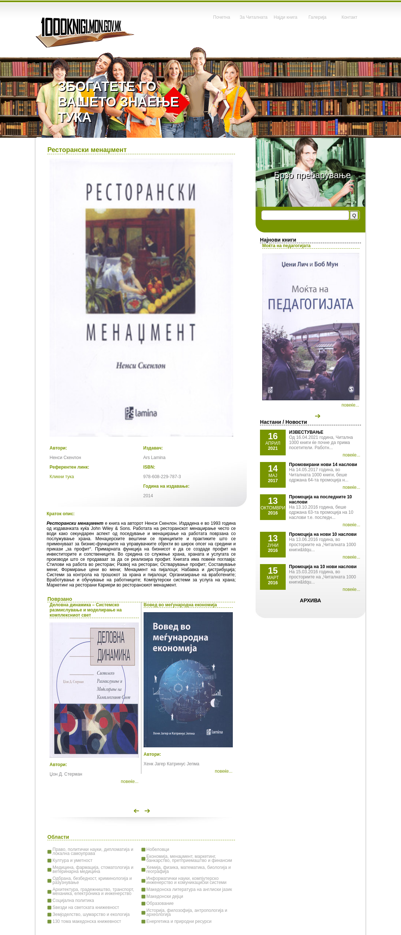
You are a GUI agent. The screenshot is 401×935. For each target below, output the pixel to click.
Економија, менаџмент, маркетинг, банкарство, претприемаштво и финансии (189, 858)
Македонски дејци (165, 896)
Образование (160, 903)
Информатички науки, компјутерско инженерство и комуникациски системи (187, 880)
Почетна (221, 17)
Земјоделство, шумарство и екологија (91, 914)
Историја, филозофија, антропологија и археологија (187, 912)
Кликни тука (62, 476)
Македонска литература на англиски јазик (189, 889)
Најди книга (285, 17)
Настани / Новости (283, 422)
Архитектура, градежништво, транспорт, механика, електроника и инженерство (93, 891)
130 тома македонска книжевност (87, 921)
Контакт (349, 17)
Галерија (317, 17)
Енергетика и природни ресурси (179, 921)
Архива (310, 600)
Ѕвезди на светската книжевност (86, 907)
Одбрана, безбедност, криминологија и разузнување (92, 880)
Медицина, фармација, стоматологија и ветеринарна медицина (93, 869)
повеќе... (350, 405)
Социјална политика (73, 900)
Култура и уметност (73, 860)
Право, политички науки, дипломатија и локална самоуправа (93, 851)
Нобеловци (158, 849)
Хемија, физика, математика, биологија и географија (189, 869)
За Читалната (253, 17)
